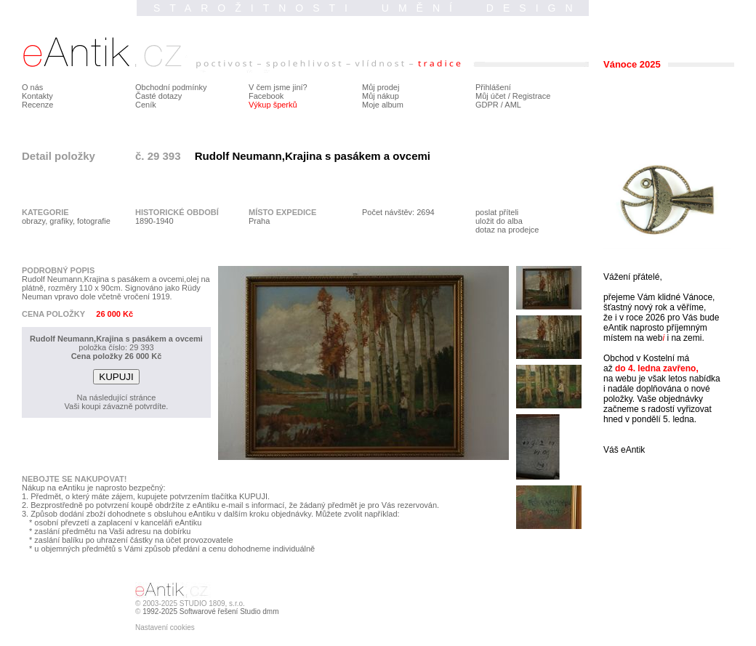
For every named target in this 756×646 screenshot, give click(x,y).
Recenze (37, 104)
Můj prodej (380, 87)
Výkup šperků (273, 104)
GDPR (487, 104)
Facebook (266, 96)
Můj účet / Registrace (512, 96)
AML (512, 104)
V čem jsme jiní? (278, 87)
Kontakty (37, 96)
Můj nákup (380, 96)
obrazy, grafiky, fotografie (66, 221)
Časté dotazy (158, 96)
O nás (32, 87)
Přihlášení (493, 87)
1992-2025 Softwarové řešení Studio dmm (210, 611)
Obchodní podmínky (170, 87)
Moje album (382, 104)
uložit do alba (499, 221)
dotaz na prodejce (507, 229)
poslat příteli (496, 212)
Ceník (145, 104)
